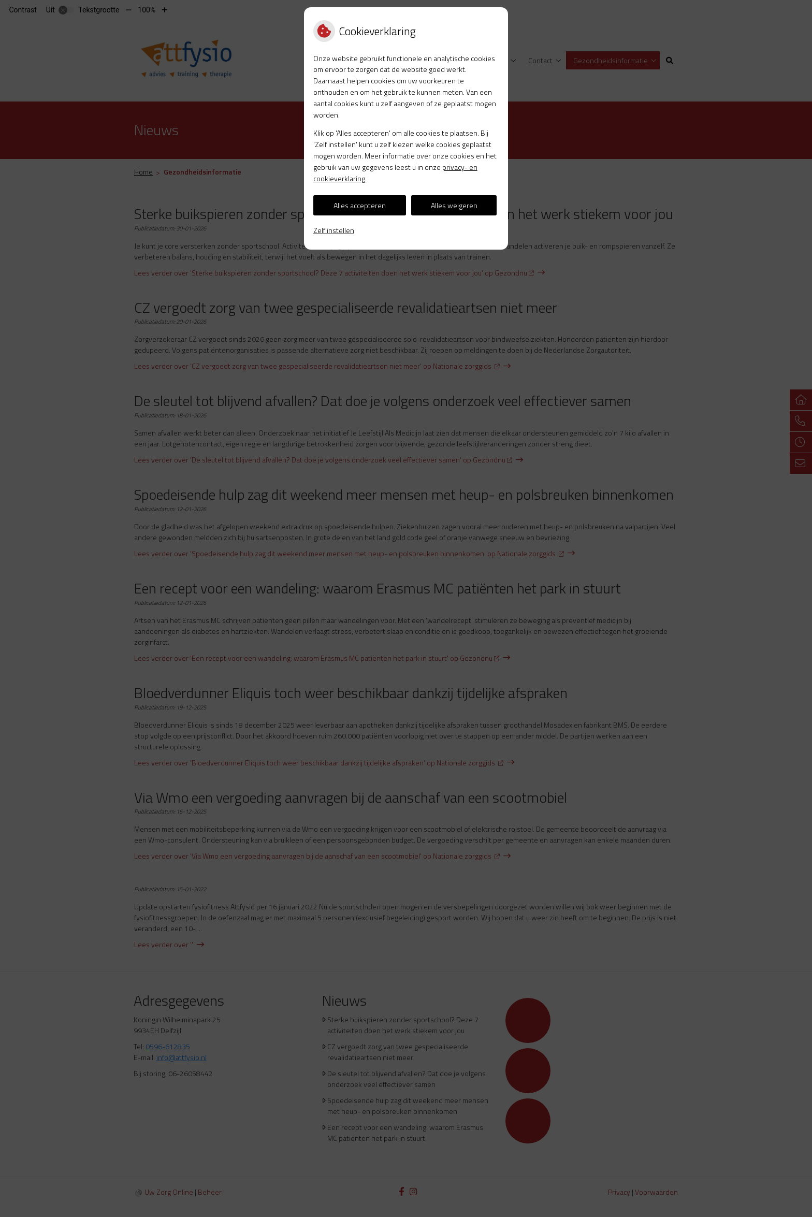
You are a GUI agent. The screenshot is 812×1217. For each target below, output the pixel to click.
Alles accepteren (360, 205)
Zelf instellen (333, 230)
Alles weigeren (454, 205)
